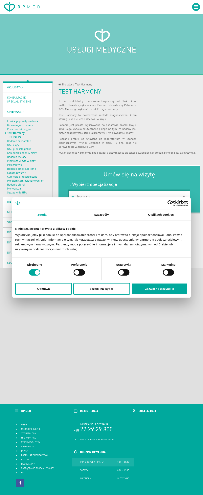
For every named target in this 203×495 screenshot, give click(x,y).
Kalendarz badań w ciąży (22, 153)
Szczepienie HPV (17, 192)
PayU (23, 473)
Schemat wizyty (16, 172)
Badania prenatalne (19, 141)
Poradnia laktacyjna (19, 129)
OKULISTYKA (15, 87)
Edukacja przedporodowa (22, 121)
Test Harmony (16, 133)
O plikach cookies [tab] (161, 214)
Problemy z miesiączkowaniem (25, 180)
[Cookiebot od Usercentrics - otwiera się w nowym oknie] (170, 203)
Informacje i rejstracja (94, 424)
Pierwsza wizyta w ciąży (21, 161)
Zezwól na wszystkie (159, 288)
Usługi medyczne (31, 429)
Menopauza (14, 188)
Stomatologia (28, 434)
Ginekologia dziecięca (20, 125)
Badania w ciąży (16, 157)
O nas (24, 425)
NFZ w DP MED (28, 438)
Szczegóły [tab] (101, 214)
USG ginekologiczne (19, 149)
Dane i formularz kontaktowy (97, 440)
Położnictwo (14, 165)
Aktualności (28, 447)
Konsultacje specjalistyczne (19, 99)
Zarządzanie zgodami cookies (37, 468)
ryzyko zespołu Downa (92, 105)
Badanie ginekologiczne (21, 169)
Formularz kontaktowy (34, 455)
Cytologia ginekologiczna (22, 176)
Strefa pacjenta (30, 442)
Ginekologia (15, 111)
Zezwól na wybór (101, 288)
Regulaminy (28, 464)
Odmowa (43, 288)
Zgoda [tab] (42, 214)
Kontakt (26, 460)
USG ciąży (13, 145)
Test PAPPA (14, 137)
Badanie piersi (16, 184)
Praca (24, 451)
